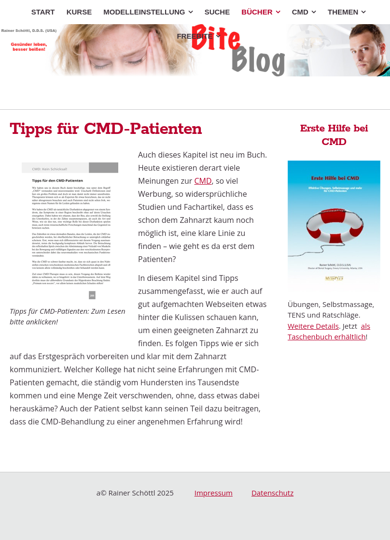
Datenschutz (272, 492)
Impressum (214, 492)
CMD (203, 180)
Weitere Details (313, 326)
